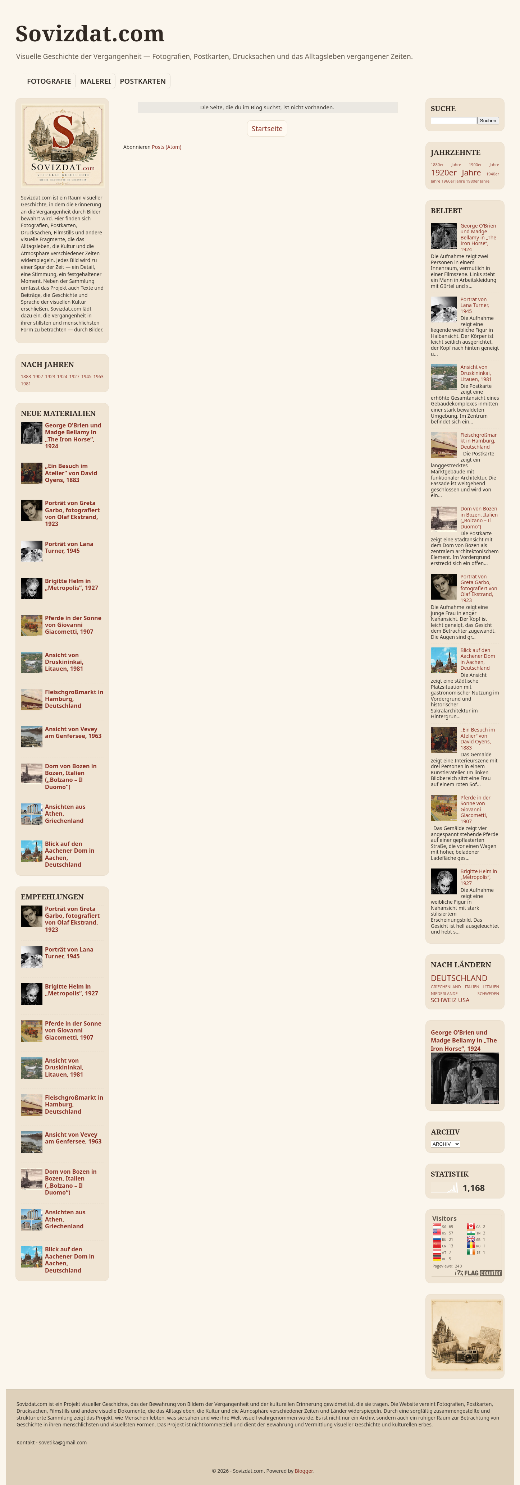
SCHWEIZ (443, 1000)
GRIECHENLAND (446, 986)
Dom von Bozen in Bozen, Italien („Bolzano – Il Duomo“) (71, 776)
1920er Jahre (456, 172)
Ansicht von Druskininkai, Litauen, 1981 (64, 662)
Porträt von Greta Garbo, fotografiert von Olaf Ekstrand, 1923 (72, 513)
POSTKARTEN (143, 81)
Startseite (267, 128)
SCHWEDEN (488, 993)
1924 (62, 376)
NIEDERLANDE (444, 993)
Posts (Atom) (166, 146)
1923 (50, 376)
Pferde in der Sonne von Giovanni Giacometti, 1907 (73, 625)
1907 (38, 376)
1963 (98, 376)
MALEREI (95, 81)
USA (464, 1000)
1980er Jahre (477, 181)
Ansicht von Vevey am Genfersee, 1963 (73, 732)
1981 (26, 384)
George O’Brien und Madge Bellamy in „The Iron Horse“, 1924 (73, 435)
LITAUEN (491, 986)
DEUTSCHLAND (459, 977)
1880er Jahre (446, 164)
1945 (86, 376)
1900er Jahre (484, 164)
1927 (74, 376)
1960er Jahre (453, 181)
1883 (26, 376)
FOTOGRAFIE (49, 81)
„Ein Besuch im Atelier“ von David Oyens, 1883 (71, 473)
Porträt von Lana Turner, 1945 (69, 547)
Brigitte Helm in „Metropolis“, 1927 (71, 584)
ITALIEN (472, 986)
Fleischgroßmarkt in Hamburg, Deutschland (479, 440)
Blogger (304, 1470)
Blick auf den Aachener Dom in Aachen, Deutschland (70, 854)
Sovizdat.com (90, 33)
